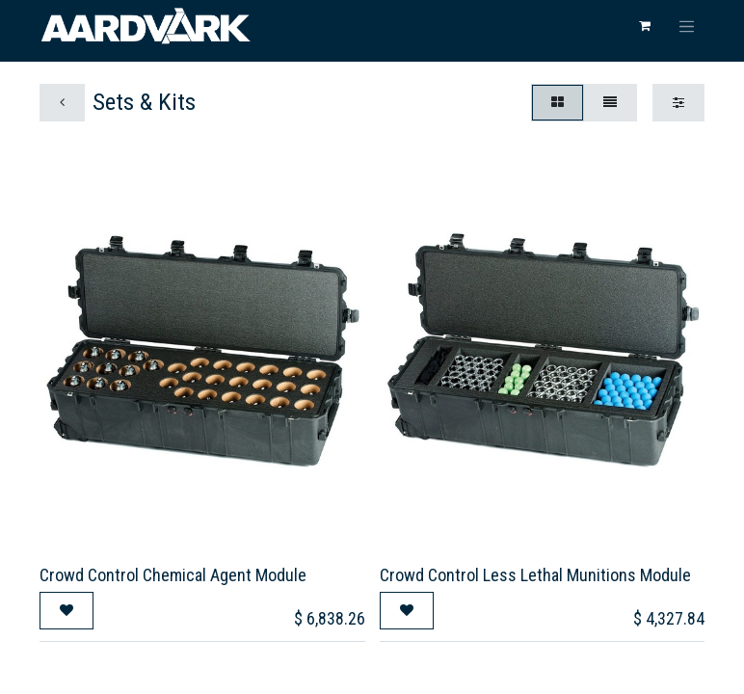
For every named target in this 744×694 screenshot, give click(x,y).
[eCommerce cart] (644, 26)
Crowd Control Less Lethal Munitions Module (535, 575)
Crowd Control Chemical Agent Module (173, 575)
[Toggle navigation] (687, 26)
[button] (66, 610)
